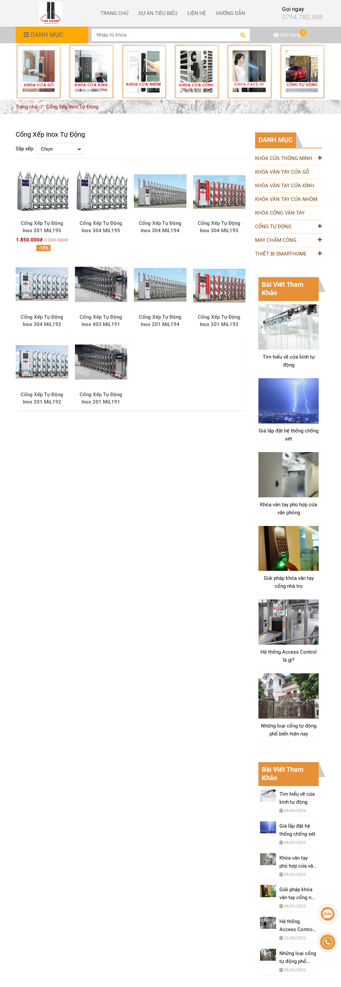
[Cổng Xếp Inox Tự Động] (50, 13)
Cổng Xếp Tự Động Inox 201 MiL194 (160, 320)
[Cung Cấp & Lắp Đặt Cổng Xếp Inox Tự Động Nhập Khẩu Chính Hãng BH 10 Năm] (289, 35)
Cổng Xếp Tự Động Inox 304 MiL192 (42, 320)
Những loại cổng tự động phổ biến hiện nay (288, 730)
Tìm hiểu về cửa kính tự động (289, 361)
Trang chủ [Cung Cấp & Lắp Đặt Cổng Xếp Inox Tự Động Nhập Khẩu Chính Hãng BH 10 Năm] (26, 107)
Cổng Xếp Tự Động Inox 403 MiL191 (101, 320)
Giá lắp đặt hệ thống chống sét (288, 435)
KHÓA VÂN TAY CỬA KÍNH (284, 186)
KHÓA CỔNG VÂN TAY (280, 213)
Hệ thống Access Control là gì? (288, 656)
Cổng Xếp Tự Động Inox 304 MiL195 (101, 227)
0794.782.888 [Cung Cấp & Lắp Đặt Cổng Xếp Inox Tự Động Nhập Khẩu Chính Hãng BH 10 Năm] (302, 17)
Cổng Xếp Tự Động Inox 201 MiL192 (42, 398)
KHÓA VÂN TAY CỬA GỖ (282, 172)
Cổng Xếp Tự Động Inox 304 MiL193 (219, 227)
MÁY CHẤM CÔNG (288, 240)
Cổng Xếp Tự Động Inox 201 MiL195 (42, 227)
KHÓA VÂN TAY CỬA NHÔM (286, 199)
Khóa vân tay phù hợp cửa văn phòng (288, 509)
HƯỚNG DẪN (230, 13)
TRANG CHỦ (115, 13)
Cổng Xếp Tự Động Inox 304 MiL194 (160, 227)
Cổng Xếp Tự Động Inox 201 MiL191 (101, 398)
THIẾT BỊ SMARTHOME (288, 253)
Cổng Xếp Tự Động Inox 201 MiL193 (219, 320)
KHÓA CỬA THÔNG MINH (288, 158)
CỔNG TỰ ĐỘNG (288, 226)
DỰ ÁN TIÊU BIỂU (158, 13)
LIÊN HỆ (196, 13)
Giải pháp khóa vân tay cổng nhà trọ (289, 582)
